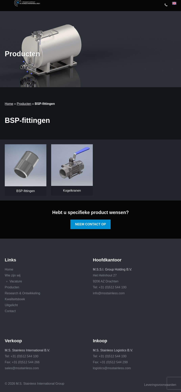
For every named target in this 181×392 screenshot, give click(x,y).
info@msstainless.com (109, 293)
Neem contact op (90, 224)
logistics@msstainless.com (112, 368)
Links (10, 260)
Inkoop (100, 340)
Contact (10, 311)
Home (9, 103)
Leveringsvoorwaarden (160, 384)
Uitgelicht (11, 305)
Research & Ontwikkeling (22, 293)
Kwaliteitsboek (15, 299)
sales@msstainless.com (22, 368)
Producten (24, 103)
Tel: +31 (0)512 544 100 (109, 287)
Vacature (16, 281)
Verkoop (13, 340)
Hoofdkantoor (107, 260)
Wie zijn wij (12, 275)
